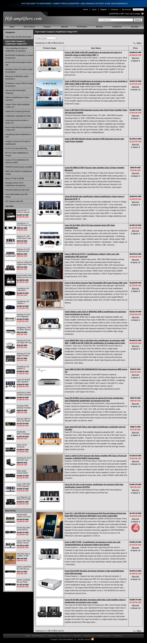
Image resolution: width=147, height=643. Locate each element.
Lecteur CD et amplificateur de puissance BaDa (17, 161)
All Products (82, 27)
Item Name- (96, 48)
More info (135, 58)
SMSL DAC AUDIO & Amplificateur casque (18, 172)
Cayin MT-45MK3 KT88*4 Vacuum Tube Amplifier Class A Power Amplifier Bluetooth (94, 169)
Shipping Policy (103, 636)
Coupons (47, 27)
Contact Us (116, 27)
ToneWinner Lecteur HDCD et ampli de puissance (19, 84)
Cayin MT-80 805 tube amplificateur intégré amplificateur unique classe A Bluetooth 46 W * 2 (94, 197)
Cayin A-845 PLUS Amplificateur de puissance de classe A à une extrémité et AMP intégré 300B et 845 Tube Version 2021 (96, 82)
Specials (64, 27)
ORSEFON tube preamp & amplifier (19, 167)
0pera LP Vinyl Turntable (14, 178)
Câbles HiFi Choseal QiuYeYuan (17, 111)
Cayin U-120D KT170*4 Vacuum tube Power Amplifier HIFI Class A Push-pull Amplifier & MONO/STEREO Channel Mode (96, 457)
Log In (94, 9)
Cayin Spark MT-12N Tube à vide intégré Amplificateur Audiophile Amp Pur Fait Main (95, 428)
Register (103, 9)
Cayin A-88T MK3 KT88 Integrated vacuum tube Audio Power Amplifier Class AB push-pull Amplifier (96, 111)
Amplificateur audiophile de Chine (18, 116)
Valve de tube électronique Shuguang (15, 91)
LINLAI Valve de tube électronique (18, 37)
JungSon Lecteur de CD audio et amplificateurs (17, 142)
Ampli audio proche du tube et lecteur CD (16, 121)
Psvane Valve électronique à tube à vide (18, 63)
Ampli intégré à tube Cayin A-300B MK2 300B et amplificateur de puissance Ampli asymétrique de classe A (95, 313)
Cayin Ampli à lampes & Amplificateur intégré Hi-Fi (16, 42)
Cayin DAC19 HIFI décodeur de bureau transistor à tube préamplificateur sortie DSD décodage (94, 572)
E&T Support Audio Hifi (14, 201)
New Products (29, 27)
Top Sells (134, 27)
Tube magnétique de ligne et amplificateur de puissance (16, 49)
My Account (126, 9)
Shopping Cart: (117, 14)
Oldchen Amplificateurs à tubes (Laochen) (17, 98)
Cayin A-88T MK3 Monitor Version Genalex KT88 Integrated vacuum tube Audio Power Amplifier (94, 140)
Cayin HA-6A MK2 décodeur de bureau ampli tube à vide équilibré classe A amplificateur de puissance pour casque (95, 601)
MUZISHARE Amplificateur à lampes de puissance (19, 56)
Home (85, 9)
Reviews (99, 27)
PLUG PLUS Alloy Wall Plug (16, 148)
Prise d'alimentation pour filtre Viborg (16, 195)
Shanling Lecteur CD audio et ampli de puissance (18, 70)
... (135, 43)
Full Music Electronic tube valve (17, 190)
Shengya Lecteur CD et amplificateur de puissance (15, 184)
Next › (139, 43)
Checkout (114, 9)
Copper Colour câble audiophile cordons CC (17, 105)
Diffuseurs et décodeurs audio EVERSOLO (16, 77)
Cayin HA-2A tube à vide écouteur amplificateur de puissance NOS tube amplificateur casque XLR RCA (94, 486)
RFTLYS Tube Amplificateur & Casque (16, 154)
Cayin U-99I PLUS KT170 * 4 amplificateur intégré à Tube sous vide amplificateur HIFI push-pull (92, 255)
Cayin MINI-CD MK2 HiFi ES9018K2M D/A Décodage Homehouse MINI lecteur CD (96, 370)
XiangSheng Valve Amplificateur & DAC (18, 135)
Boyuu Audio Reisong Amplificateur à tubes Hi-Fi (18, 128)
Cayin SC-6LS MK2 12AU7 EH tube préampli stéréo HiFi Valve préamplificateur (90, 226)
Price (135, 48)
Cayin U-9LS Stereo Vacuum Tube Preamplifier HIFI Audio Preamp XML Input (96, 283)
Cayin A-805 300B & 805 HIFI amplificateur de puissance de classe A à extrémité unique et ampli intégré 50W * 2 (93, 53)
